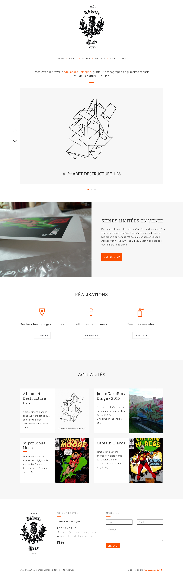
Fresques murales (141, 324)
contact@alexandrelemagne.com (78, 532)
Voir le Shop (112, 257)
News (61, 58)
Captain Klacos (111, 443)
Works (85, 58)
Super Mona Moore (34, 445)
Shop (112, 58)
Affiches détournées (91, 324)
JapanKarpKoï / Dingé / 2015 (111, 396)
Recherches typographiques (42, 324)
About (73, 58)
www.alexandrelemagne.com (76, 536)
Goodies (99, 58)
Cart (123, 58)
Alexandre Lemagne (77, 72)
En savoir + (42, 335)
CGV (22, 570)
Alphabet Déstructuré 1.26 (34, 398)
